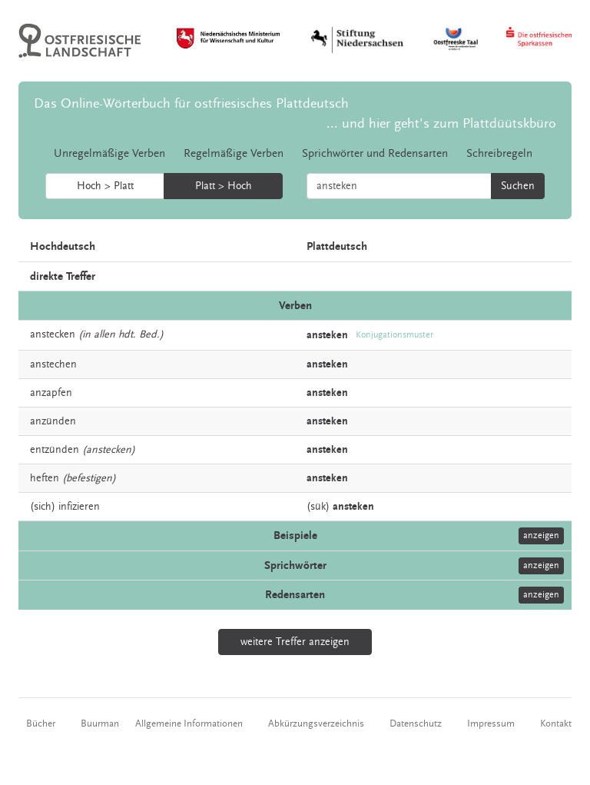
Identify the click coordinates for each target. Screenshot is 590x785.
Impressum (491, 723)
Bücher (40, 723)
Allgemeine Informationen (189, 723)
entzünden (54, 450)
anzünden (53, 421)
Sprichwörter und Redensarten (375, 153)
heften (44, 478)
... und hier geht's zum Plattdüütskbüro (441, 123)
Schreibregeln (499, 153)
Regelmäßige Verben (233, 153)
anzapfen (51, 393)
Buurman (100, 723)
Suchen (518, 186)
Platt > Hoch (223, 186)
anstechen (53, 364)
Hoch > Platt (105, 186)
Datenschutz (415, 723)
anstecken (52, 334)
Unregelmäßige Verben (109, 153)
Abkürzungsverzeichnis (316, 723)
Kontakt (556, 723)
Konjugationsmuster (394, 335)
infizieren (79, 507)
